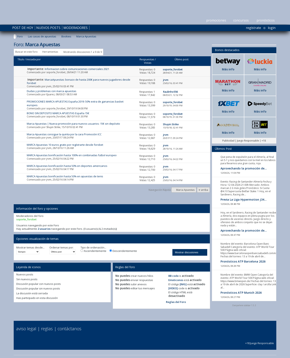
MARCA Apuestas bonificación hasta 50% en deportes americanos (67, 166)
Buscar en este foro (26, 51)
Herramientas (50, 51)
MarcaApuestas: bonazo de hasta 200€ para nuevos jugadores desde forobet (78, 81)
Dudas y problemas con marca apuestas (51, 91)
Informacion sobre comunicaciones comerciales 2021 (77, 69)
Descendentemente (123, 251)
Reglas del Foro (176, 302)
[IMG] (183, 284)
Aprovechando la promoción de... (244, 168)
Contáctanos (69, 328)
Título (21, 59)
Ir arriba (203, 190)
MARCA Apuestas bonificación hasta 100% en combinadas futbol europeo (72, 155)
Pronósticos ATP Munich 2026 (241, 292)
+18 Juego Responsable (259, 341)
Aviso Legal (26, 328)
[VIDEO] (173, 288)
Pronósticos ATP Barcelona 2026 (243, 261)
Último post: (182, 59)
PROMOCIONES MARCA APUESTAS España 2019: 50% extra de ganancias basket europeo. (75, 103)
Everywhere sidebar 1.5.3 (244, 305)
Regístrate (253, 28)
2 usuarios (44, 229)
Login (272, 28)
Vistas (147, 63)
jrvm (48, 86)
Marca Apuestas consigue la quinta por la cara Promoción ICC (64, 134)
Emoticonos (175, 280)
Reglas (47, 328)
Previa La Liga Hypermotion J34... (244, 199)
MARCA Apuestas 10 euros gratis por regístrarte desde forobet (65, 145)
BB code (173, 276)
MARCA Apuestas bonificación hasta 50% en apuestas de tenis (65, 176)
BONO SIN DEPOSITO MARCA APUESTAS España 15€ (58, 113)
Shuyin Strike (53, 127)
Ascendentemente (93, 251)
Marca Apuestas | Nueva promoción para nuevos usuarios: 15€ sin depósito (73, 123)
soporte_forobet (55, 72)
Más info (228, 69)
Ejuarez (50, 94)
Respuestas (147, 59)
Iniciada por (33, 59)
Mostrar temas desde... (30, 247)
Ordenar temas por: (61, 247)
